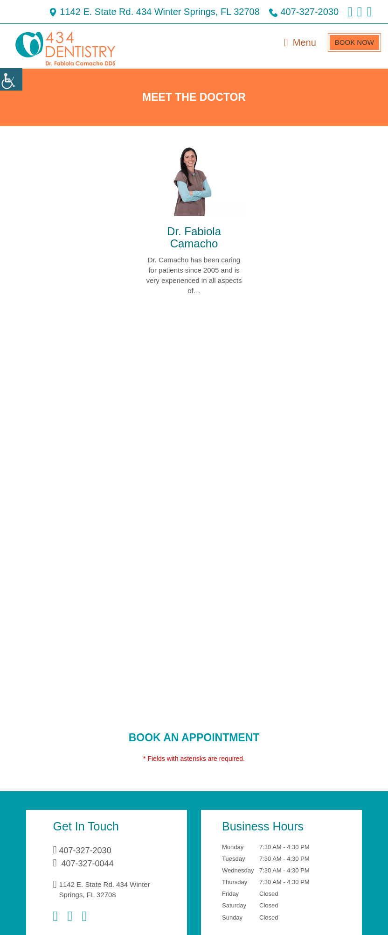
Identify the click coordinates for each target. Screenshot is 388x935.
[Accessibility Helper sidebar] (11, 79)
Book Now (353, 42)
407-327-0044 (89, 863)
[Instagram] (77, 916)
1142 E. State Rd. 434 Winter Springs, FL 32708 (120, 11)
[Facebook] (57, 916)
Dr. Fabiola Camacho (194, 237)
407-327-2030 (280, 11)
